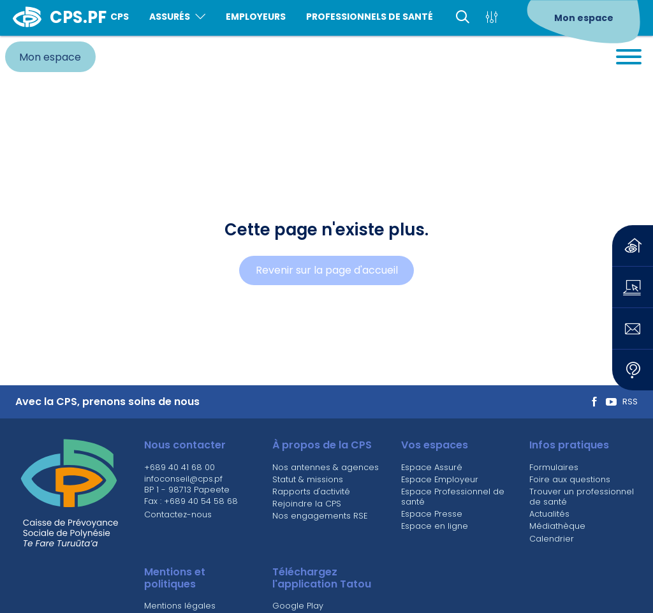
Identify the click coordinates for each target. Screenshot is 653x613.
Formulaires (553, 467)
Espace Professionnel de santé (452, 496)
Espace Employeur (439, 479)
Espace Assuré (431, 467)
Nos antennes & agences (325, 467)
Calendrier (551, 538)
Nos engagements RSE (319, 515)
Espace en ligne (434, 526)
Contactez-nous (178, 514)
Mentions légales (180, 605)
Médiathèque (557, 526)
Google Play (297, 605)
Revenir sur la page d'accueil (327, 270)
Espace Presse (431, 513)
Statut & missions (307, 479)
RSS (630, 402)
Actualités (549, 513)
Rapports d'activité (311, 491)
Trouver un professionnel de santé (581, 496)
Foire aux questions (569, 479)
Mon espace (583, 18)
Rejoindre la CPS (306, 503)
